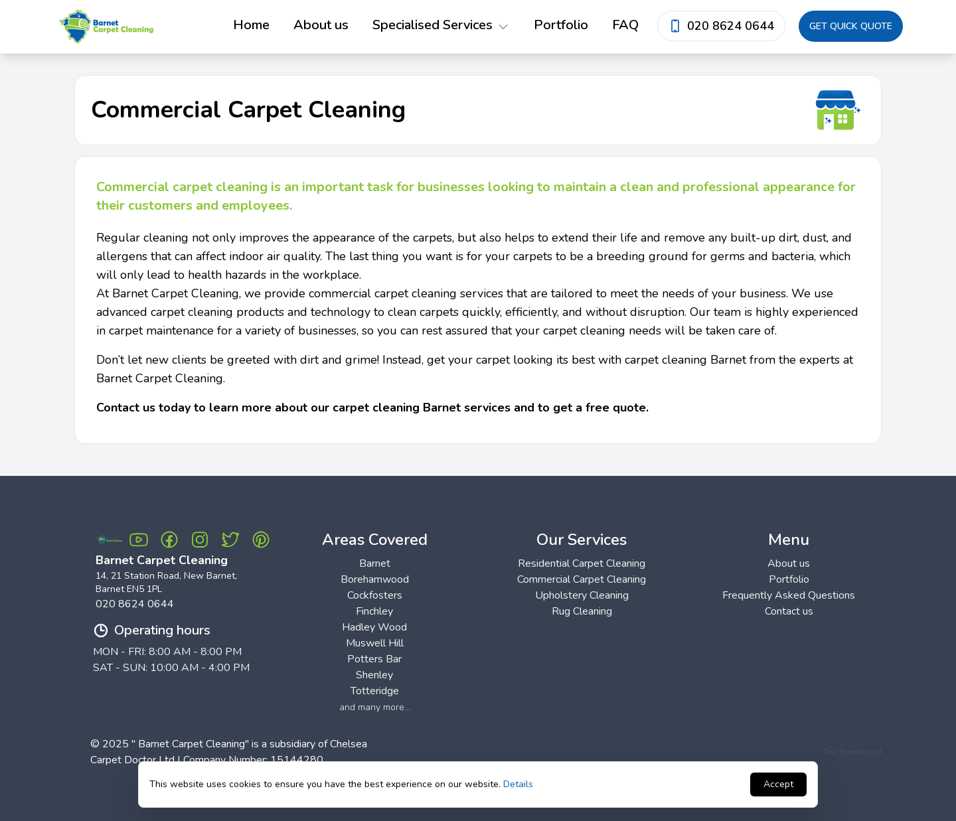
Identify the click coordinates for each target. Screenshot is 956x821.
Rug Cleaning (582, 611)
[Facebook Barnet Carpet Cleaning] (169, 540)
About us (321, 25)
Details (518, 784)
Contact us (789, 611)
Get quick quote (850, 26)
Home (251, 25)
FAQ (625, 25)
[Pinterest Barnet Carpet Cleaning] (261, 540)
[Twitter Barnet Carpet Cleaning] (230, 540)
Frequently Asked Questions (788, 595)
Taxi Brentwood (852, 752)
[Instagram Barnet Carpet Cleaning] (200, 540)
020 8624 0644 (135, 604)
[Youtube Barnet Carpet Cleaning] (139, 540)
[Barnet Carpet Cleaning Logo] (109, 540)
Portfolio (561, 25)
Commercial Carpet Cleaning (581, 579)
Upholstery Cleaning (582, 595)
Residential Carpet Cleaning (581, 563)
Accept (778, 784)
